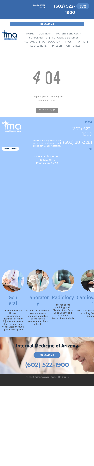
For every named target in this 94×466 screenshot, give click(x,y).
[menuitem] (30, 34)
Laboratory (38, 300)
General (13, 300)
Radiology (63, 298)
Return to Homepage (47, 109)
